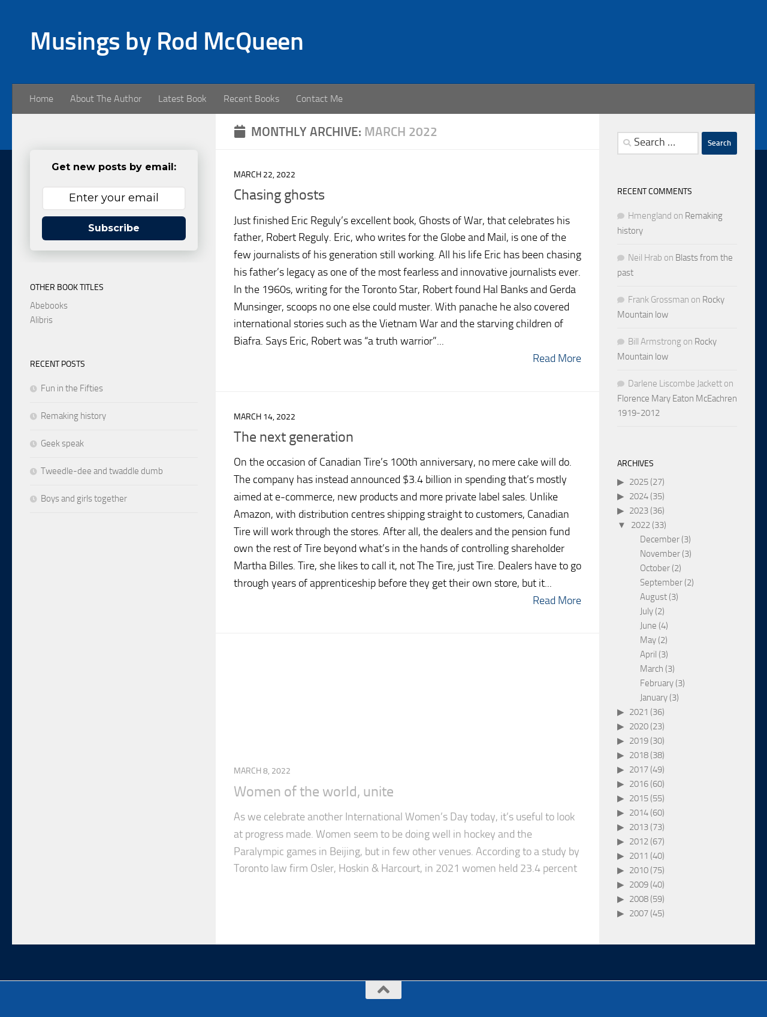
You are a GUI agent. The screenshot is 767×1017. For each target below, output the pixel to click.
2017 (638, 769)
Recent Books (251, 98)
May (648, 640)
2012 (638, 841)
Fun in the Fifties (72, 388)
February (657, 683)
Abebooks (49, 305)
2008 (638, 899)
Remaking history (73, 416)
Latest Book (182, 98)
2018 (638, 755)
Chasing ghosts (279, 194)
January (654, 697)
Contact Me (319, 98)
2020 (638, 726)
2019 (638, 740)
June (648, 625)
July (646, 611)
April (648, 654)
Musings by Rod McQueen (166, 41)
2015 (638, 798)
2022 (640, 525)
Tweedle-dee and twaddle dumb (102, 471)
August (653, 597)
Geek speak (62, 443)
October (655, 568)
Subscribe (114, 228)
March (651, 668)
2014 (638, 812)
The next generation (294, 438)
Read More (557, 358)
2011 (638, 855)
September (661, 582)
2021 (638, 712)
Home (41, 98)
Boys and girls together (84, 498)
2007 (638, 913)
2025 (638, 481)
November (660, 553)
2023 (638, 510)
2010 (638, 870)
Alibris (41, 320)
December (660, 539)
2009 (638, 884)
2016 (638, 783)
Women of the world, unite (314, 856)
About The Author (105, 98)
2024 (638, 496)
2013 (638, 827)
